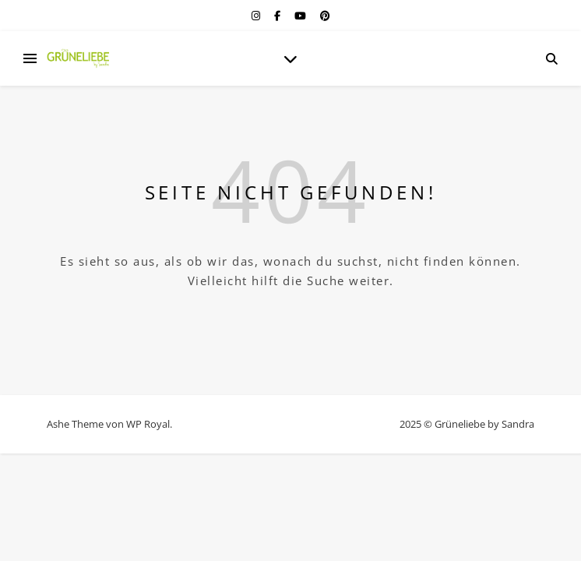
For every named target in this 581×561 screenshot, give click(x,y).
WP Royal (148, 424)
